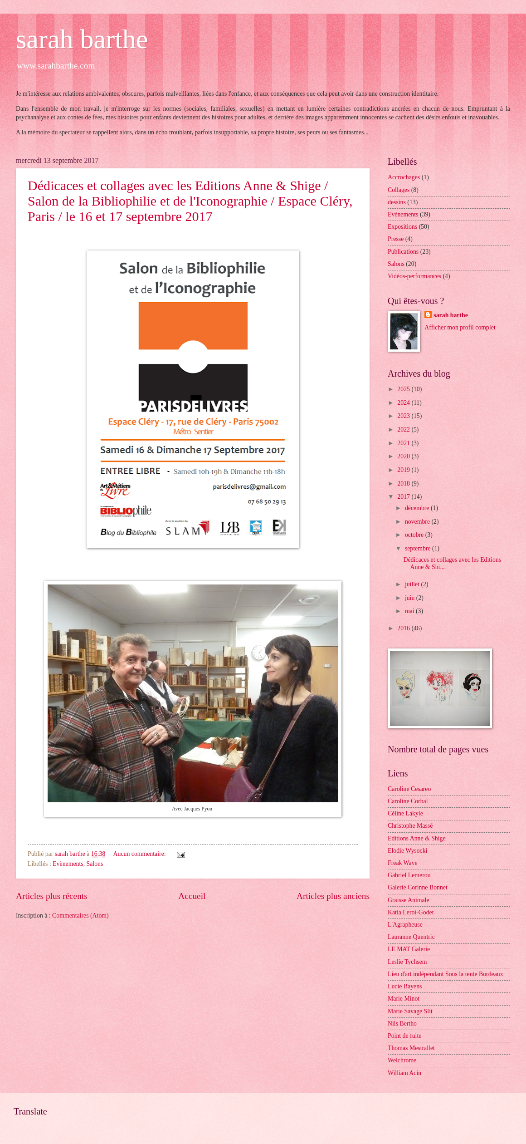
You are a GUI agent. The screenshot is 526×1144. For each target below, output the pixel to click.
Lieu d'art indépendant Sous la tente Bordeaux (445, 974)
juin (410, 597)
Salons (95, 863)
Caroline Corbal (408, 801)
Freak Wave (403, 862)
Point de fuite (404, 1035)
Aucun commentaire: (140, 853)
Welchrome (402, 1060)
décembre (418, 508)
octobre (415, 534)
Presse (396, 239)
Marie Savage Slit (410, 1011)
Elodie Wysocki (407, 850)
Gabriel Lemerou (409, 875)
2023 (404, 415)
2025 (404, 389)
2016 (404, 628)
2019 (404, 469)
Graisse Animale (408, 900)
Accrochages (404, 177)
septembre (418, 548)
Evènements (68, 863)
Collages (398, 190)
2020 (404, 456)
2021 (404, 443)
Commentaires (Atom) (80, 915)
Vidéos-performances (414, 276)
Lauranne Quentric (411, 936)
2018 (404, 483)
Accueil (191, 896)
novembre (418, 521)
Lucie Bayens (405, 986)
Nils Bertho (402, 1023)
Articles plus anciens (333, 896)
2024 (404, 402)
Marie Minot (403, 998)
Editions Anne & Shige (417, 838)
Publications (403, 251)
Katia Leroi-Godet (411, 912)
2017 (404, 496)
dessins (397, 202)
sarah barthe (82, 39)
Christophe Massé (410, 825)
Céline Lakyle (405, 813)
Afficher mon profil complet (459, 327)
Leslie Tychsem (407, 961)
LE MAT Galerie (409, 949)
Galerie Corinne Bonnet (418, 887)
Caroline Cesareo (409, 789)
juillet (413, 584)
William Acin (404, 1073)
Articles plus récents (52, 896)
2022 (404, 429)
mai (410, 611)
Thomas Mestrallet (411, 1048)
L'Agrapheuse (405, 924)
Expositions (402, 226)
